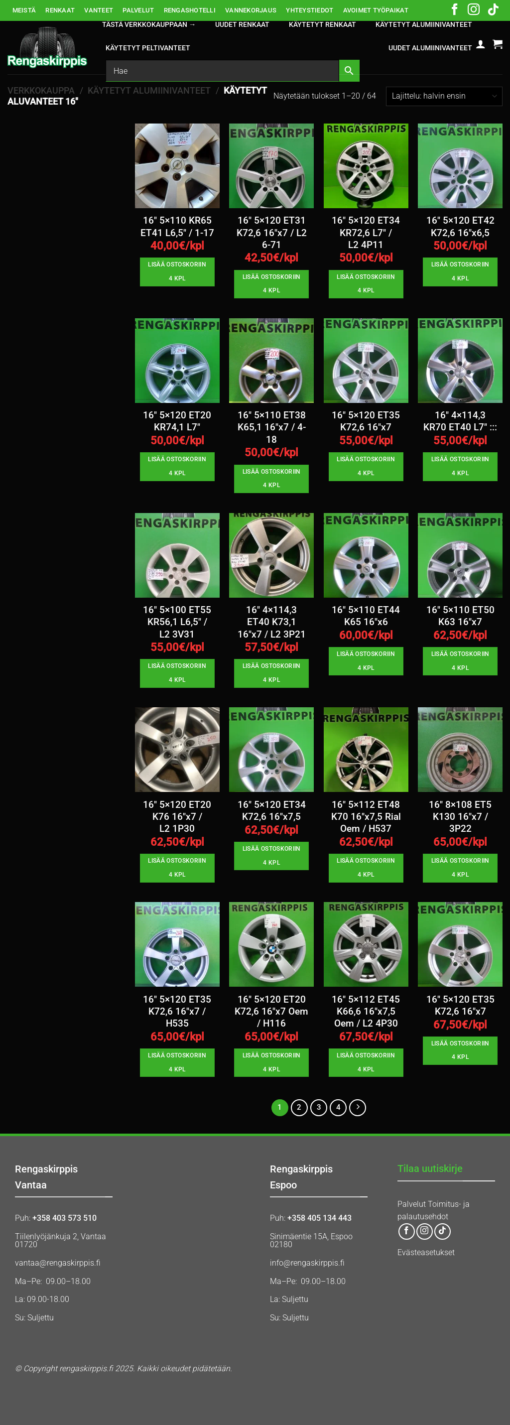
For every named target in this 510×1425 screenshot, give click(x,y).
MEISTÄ (24, 10)
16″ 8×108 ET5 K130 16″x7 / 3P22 (460, 817)
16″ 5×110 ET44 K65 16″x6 (366, 616)
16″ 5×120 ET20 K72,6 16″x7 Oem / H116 (271, 1012)
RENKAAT (60, 10)
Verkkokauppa (41, 90)
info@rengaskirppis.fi (307, 1263)
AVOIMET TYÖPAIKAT (375, 10)
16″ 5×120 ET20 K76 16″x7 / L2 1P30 (177, 817)
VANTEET (98, 10)
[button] (481, 44)
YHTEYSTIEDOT (309, 10)
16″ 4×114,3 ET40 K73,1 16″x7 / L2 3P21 (272, 622)
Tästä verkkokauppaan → (149, 24)
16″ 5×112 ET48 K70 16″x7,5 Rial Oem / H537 (366, 817)
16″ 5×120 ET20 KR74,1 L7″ (177, 421)
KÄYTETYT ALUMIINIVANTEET (424, 24)
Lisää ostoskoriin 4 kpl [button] (177, 271)
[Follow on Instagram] (474, 10)
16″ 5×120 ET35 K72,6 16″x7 (366, 421)
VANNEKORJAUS (250, 10)
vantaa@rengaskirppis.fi (58, 1263)
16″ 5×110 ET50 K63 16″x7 (460, 616)
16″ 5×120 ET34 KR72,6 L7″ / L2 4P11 (366, 233)
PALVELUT (138, 10)
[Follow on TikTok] (493, 10)
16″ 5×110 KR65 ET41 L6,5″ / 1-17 (177, 226)
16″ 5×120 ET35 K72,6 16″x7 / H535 (177, 1012)
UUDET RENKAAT (242, 24)
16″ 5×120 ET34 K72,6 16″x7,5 (272, 810)
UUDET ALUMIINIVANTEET (430, 48)
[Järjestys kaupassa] (444, 96)
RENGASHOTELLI (190, 10)
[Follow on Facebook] (455, 10)
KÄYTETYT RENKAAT (322, 24)
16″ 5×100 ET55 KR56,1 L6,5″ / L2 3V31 (177, 622)
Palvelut (411, 1204)
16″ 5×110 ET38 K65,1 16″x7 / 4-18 (272, 427)
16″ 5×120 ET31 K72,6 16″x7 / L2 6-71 (272, 233)
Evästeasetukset (426, 1252)
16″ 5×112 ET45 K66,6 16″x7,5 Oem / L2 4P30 (366, 1012)
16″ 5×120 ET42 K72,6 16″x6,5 (460, 226)
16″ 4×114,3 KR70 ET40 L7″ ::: (460, 421)
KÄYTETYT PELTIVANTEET (148, 48)
